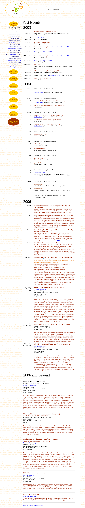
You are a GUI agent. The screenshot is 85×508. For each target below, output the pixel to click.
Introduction (12, 36)
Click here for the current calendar (33, 505)
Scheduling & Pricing (14, 66)
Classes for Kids (12, 54)
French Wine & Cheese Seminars (43, 38)
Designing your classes (14, 48)
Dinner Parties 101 (13, 42)
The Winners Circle (39, 172)
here (58, 240)
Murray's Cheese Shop (40, 289)
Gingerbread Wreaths (55, 75)
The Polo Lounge (38, 92)
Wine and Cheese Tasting (30, 496)
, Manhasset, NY (60, 47)
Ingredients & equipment (14, 60)
